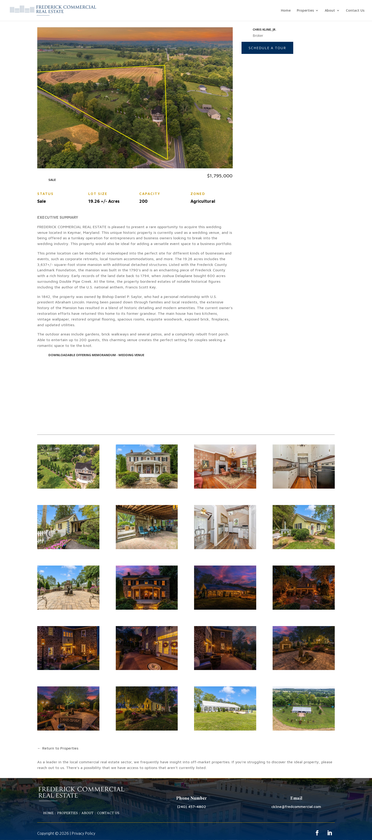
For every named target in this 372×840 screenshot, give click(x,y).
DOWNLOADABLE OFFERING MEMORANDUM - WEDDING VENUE (96, 355)
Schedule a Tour (267, 48)
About (330, 11)
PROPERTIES (67, 813)
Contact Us (355, 11)
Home (286, 11)
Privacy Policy (83, 833)
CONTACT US (108, 813)
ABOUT (87, 813)
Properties (305, 11)
